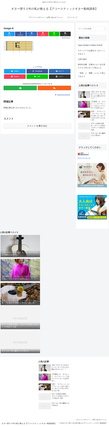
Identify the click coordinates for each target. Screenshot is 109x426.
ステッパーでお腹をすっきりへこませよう (91, 52)
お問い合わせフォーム (99, 419)
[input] (92, 28)
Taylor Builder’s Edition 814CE (90, 45)
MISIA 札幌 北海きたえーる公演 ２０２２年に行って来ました (92, 66)
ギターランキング (83, 158)
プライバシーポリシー (83, 419)
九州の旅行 (82, 59)
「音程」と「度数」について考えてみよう (91, 74)
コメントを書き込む (37, 126)
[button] (104, 29)
